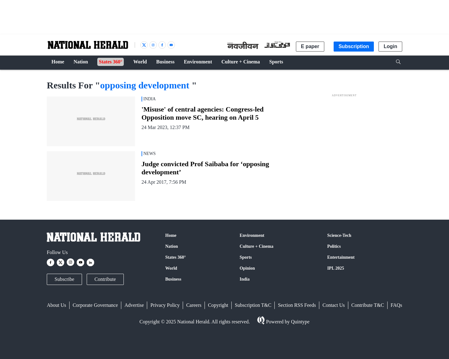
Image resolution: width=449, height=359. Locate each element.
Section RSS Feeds (297, 305)
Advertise (134, 305)
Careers (193, 305)
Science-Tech (339, 235)
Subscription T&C (253, 305)
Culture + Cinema (256, 246)
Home (170, 235)
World (171, 268)
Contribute (105, 279)
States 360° (175, 257)
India (245, 279)
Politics (334, 246)
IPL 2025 (335, 268)
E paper (310, 46)
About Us (56, 305)
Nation (171, 246)
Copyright (218, 305)
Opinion (247, 268)
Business (173, 279)
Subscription (354, 46)
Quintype (300, 321)
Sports (246, 257)
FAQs (396, 305)
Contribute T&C (367, 305)
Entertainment (341, 257)
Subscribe (64, 279)
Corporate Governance (95, 305)
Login (390, 46)
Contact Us (333, 305)
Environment (252, 235)
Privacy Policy (165, 305)
